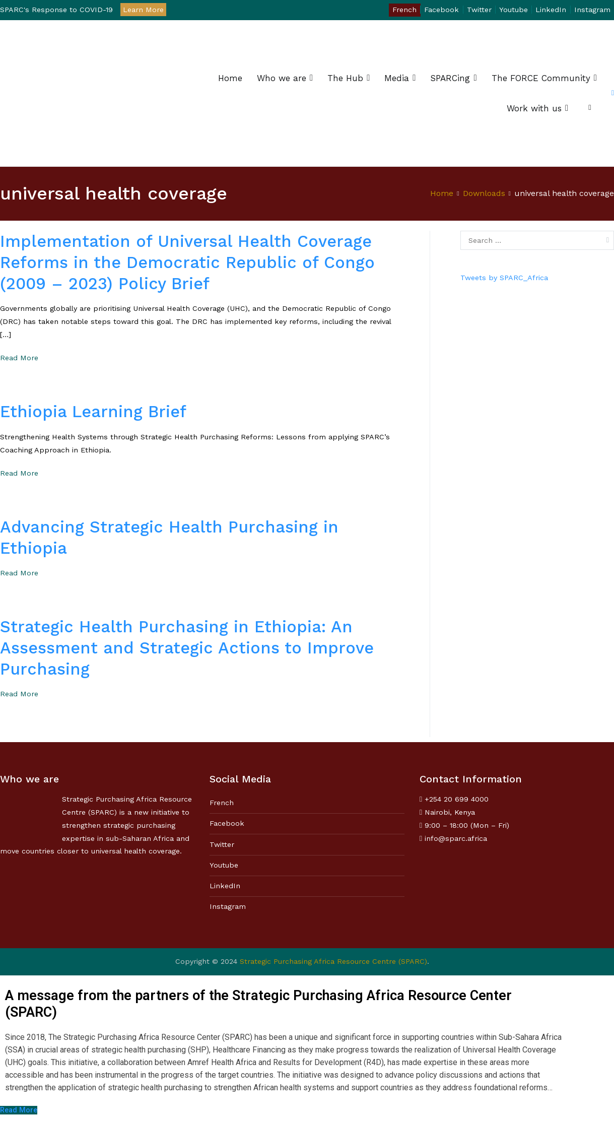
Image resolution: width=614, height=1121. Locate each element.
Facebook (441, 10)
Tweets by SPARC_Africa (504, 278)
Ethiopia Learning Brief (93, 411)
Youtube (513, 10)
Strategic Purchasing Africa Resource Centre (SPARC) (333, 961)
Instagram (592, 10)
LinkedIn (550, 10)
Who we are (281, 78)
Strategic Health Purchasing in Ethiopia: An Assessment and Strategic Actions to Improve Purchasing (187, 648)
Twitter (479, 10)
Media (396, 78)
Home (230, 78)
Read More (19, 358)
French (404, 10)
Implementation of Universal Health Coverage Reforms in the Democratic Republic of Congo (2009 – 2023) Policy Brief (187, 262)
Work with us (534, 108)
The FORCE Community (541, 78)
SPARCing (450, 78)
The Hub (345, 78)
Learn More (143, 10)
